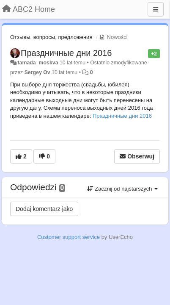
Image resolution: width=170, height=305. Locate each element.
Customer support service (68, 237)
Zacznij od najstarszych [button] (122, 189)
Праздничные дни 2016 (66, 53)
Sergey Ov (37, 72)
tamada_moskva (37, 63)
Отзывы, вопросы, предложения (51, 37)
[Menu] (156, 9)
